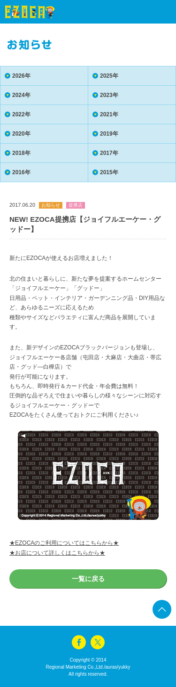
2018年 (21, 153)
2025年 (109, 76)
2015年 (109, 172)
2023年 (109, 95)
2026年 (21, 76)
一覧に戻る (88, 578)
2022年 (21, 114)
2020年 (21, 133)
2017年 (109, 153)
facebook (79, 642)
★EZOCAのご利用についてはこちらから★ (64, 543)
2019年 (109, 133)
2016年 (21, 172)
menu (152, 12)
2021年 (109, 114)
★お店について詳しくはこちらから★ (57, 553)
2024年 (21, 95)
